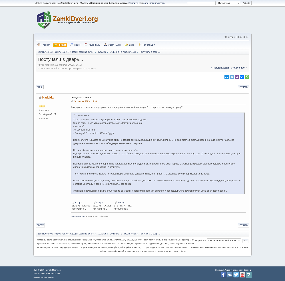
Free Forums (48, 277)
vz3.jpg (119, 202)
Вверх (40, 225)
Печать (244, 87)
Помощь (219, 270)
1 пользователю (78, 216)
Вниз (40, 87)
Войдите (133, 3)
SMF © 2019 (39, 270)
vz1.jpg (77, 202)
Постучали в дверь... (82, 97)
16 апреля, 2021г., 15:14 (85, 101)
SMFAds (36, 277)
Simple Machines (53, 270)
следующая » (239, 67)
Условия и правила (233, 270)
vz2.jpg (98, 202)
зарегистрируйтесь (154, 3)
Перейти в (200, 240)
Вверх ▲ (248, 270)
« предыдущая (220, 67)
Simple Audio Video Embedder (46, 273)
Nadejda (47, 97)
